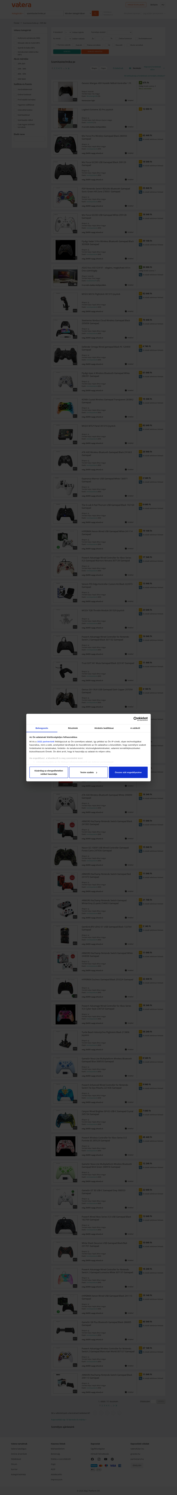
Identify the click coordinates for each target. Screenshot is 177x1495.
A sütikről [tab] (135, 728)
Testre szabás (88, 772)
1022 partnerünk (45, 741)
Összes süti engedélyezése (128, 772)
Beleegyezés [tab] (42, 728)
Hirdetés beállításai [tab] (104, 728)
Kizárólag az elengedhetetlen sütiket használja (49, 772)
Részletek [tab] (73, 728)
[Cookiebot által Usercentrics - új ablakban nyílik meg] (135, 719)
